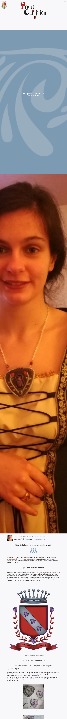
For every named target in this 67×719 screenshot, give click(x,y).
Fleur (26, 575)
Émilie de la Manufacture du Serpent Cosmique (41, 579)
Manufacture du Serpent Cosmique (18, 559)
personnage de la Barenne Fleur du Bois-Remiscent (44, 572)
